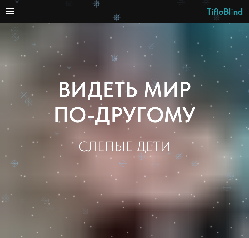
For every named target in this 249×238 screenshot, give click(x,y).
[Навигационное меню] (10, 11)
